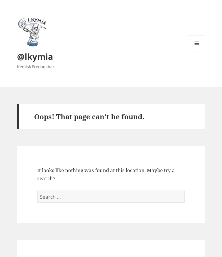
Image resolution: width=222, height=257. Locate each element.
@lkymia (35, 56)
